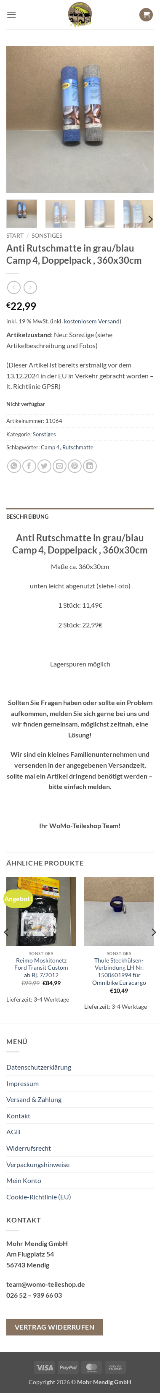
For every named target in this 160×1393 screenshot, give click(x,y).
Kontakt (18, 1116)
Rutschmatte (77, 447)
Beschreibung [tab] (27, 516)
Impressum (22, 1083)
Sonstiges (47, 235)
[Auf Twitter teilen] (44, 466)
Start (15, 235)
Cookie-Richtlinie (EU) (38, 1197)
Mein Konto (23, 1180)
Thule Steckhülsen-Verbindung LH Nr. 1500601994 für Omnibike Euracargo (119, 971)
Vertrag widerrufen (54, 1327)
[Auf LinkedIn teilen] (90, 466)
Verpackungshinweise (37, 1164)
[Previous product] (30, 287)
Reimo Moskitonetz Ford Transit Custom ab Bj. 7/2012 (41, 968)
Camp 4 (50, 447)
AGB (13, 1132)
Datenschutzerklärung (38, 1067)
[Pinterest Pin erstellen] (75, 466)
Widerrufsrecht (28, 1148)
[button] (11, 14)
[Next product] (13, 287)
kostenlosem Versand (92, 321)
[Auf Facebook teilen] (29, 466)
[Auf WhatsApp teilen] (14, 466)
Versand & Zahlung (33, 1099)
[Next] (150, 219)
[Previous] (7, 949)
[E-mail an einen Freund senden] (60, 466)
